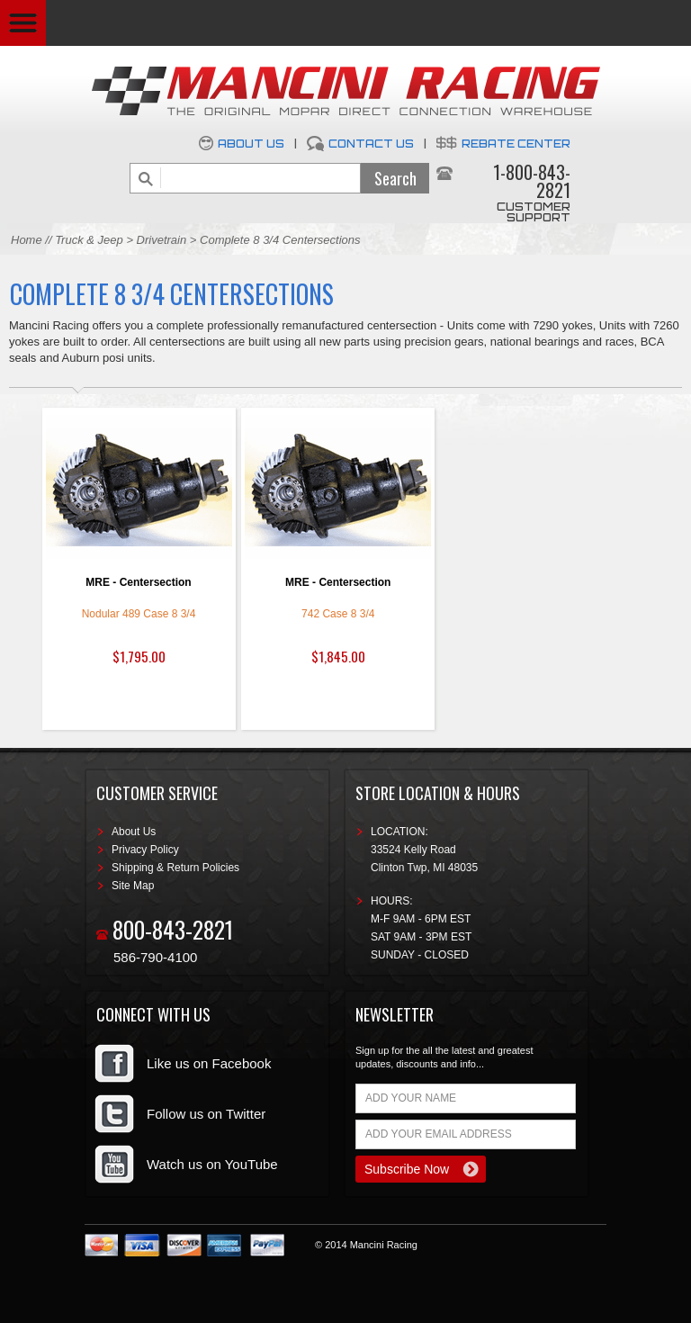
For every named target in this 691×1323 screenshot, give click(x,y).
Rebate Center (516, 143)
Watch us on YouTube (212, 1164)
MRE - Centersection (138, 582)
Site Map (133, 885)
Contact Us (371, 143)
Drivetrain (163, 240)
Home (26, 240)
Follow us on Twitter (206, 1113)
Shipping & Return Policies (175, 867)
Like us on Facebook (209, 1063)
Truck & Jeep (89, 240)
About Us (251, 143)
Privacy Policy (145, 849)
